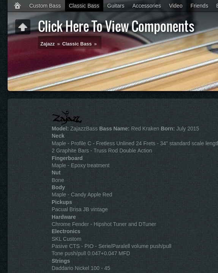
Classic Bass (84, 6)
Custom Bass (45, 6)
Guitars (115, 6)
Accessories (146, 6)
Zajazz (47, 44)
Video (176, 6)
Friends (199, 6)
